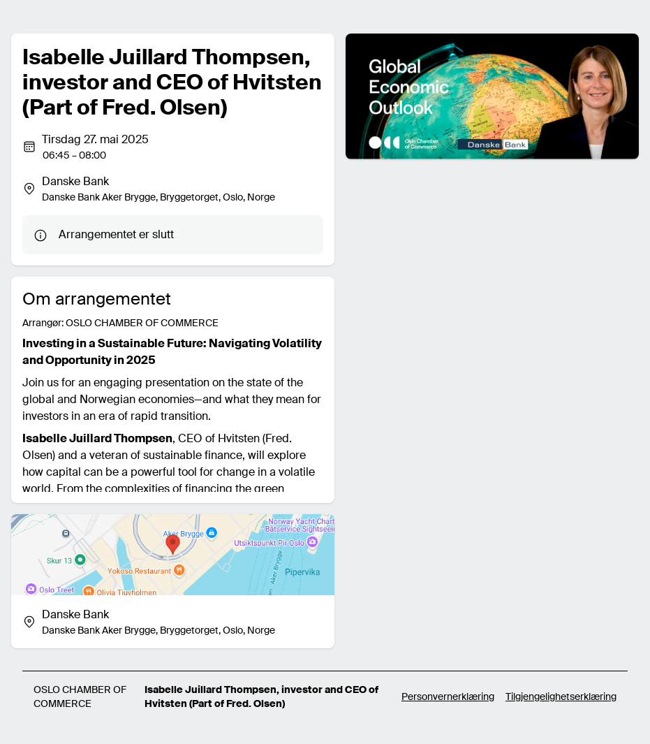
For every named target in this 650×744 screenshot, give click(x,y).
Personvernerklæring (447, 696)
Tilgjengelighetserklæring (560, 696)
